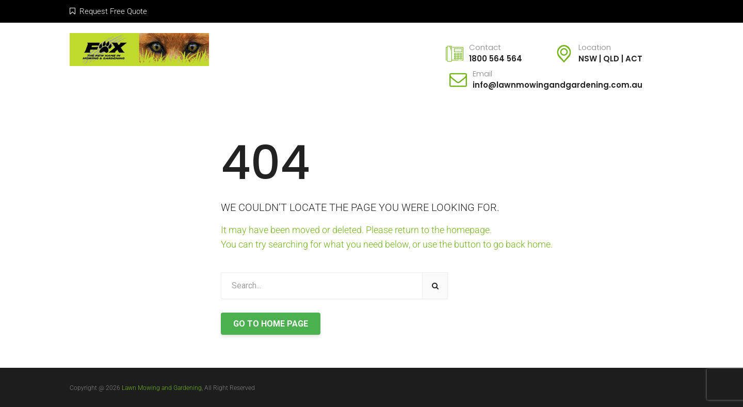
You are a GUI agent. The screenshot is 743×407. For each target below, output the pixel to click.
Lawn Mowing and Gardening (162, 388)
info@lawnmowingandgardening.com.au (557, 84)
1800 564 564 (495, 58)
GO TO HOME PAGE (270, 324)
